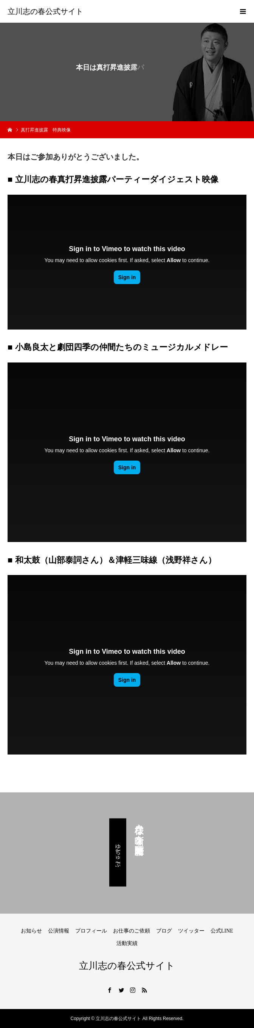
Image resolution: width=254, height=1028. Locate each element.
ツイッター (191, 931)
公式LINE (222, 931)
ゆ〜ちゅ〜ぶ (118, 853)
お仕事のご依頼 (131, 931)
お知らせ (31, 931)
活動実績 (127, 943)
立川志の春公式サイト (45, 11)
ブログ (164, 931)
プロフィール (91, 931)
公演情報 (58, 931)
